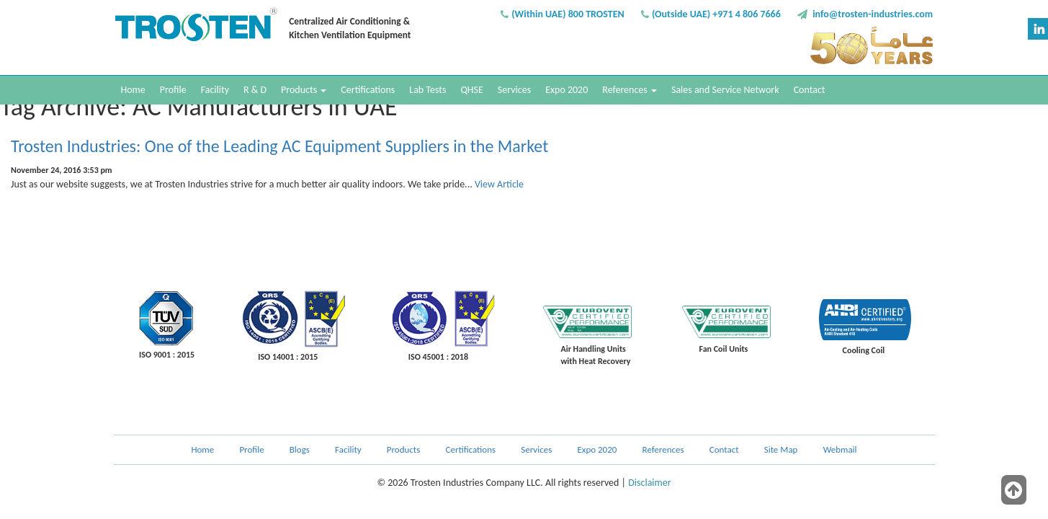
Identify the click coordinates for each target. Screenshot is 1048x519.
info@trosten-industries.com (872, 14)
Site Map (781, 449)
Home (133, 90)
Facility (215, 90)
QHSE (471, 90)
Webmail (840, 449)
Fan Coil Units (723, 349)
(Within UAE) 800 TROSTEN (567, 14)
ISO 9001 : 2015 (166, 355)
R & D (255, 90)
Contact (809, 90)
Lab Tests (427, 90)
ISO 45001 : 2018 (438, 357)
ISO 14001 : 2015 (288, 357)
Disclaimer (649, 482)
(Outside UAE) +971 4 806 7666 (716, 14)
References (629, 90)
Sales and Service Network (725, 90)
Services (514, 90)
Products (303, 90)
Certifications (368, 90)
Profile (173, 90)
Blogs (300, 449)
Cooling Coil (864, 350)
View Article (499, 184)
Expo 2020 (566, 90)
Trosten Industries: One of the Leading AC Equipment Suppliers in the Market (279, 146)
